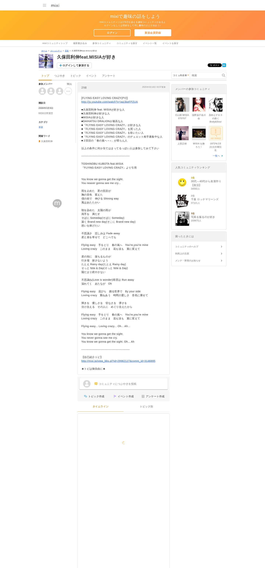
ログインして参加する (76, 65)
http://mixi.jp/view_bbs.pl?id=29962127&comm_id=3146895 (118, 361)
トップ (45, 75)
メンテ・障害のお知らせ (188, 260)
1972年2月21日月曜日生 (216, 147)
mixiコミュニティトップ (55, 43)
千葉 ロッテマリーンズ (205, 199)
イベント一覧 (150, 43)
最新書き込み (80, 43)
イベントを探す (170, 43)
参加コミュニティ (102, 43)
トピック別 (146, 406)
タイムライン (101, 406)
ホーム (44, 51)
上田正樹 (182, 143)
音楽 (67, 51)
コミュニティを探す (127, 43)
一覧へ (216, 156)
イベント (91, 75)
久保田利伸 (47, 141)
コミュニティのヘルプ (186, 246)
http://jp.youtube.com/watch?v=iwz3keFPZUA (109, 101)
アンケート (108, 75)
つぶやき (59, 75)
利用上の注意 (182, 253)
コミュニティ (56, 51)
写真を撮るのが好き (203, 216)
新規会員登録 (153, 32)
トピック (75, 75)
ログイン (112, 32)
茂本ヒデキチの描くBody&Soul (216, 118)
